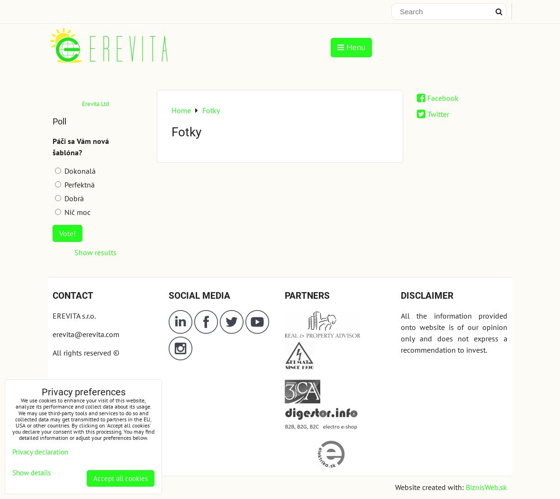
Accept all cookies (120, 478)
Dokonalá (75, 171)
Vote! (67, 233)
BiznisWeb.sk (486, 487)
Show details (31, 473)
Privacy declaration (40, 451)
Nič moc (72, 212)
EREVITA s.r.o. (74, 316)
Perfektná (75, 184)
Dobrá (69, 198)
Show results (95, 252)
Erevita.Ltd (95, 104)
